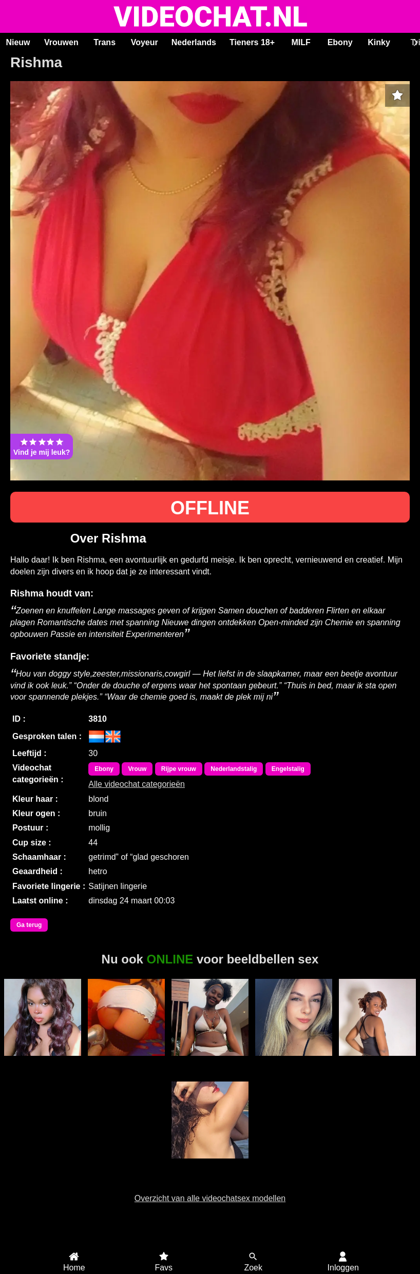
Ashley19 (210, 1061)
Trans (104, 42)
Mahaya (293, 1061)
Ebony (340, 42)
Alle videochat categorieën (136, 784)
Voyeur (144, 42)
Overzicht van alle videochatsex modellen (210, 1198)
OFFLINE (210, 507)
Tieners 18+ (252, 42)
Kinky (379, 42)
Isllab (210, 1164)
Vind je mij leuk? (41, 446)
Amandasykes (43, 1061)
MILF (300, 42)
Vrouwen (61, 42)
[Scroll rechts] (414, 42)
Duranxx (377, 1061)
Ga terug (29, 925)
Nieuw (18, 42)
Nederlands (193, 42)
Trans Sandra (126, 1061)
